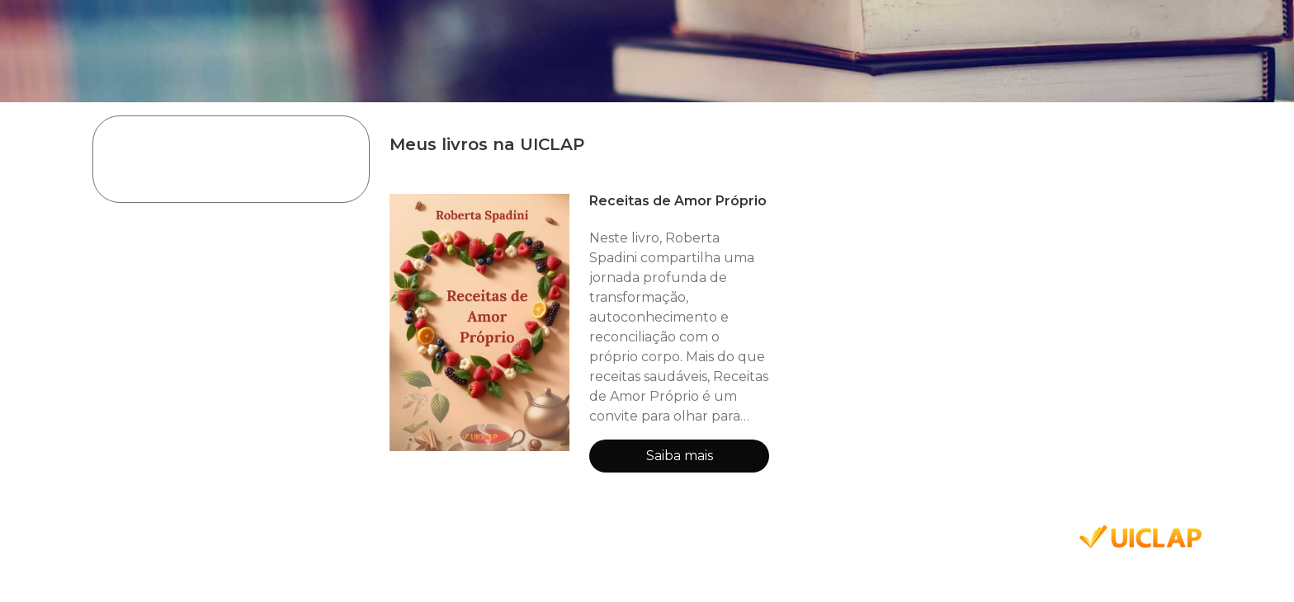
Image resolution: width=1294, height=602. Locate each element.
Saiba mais (679, 455)
